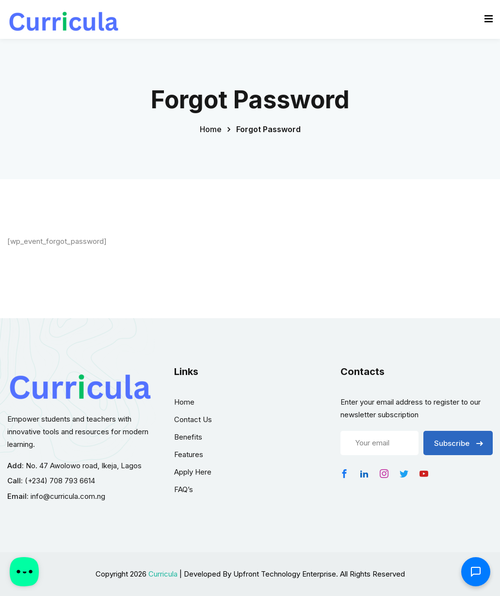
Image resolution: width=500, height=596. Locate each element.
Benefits (188, 437)
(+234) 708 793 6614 (60, 480)
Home (211, 129)
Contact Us (193, 419)
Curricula (162, 574)
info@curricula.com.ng (68, 496)
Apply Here (192, 472)
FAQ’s (183, 489)
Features (188, 454)
